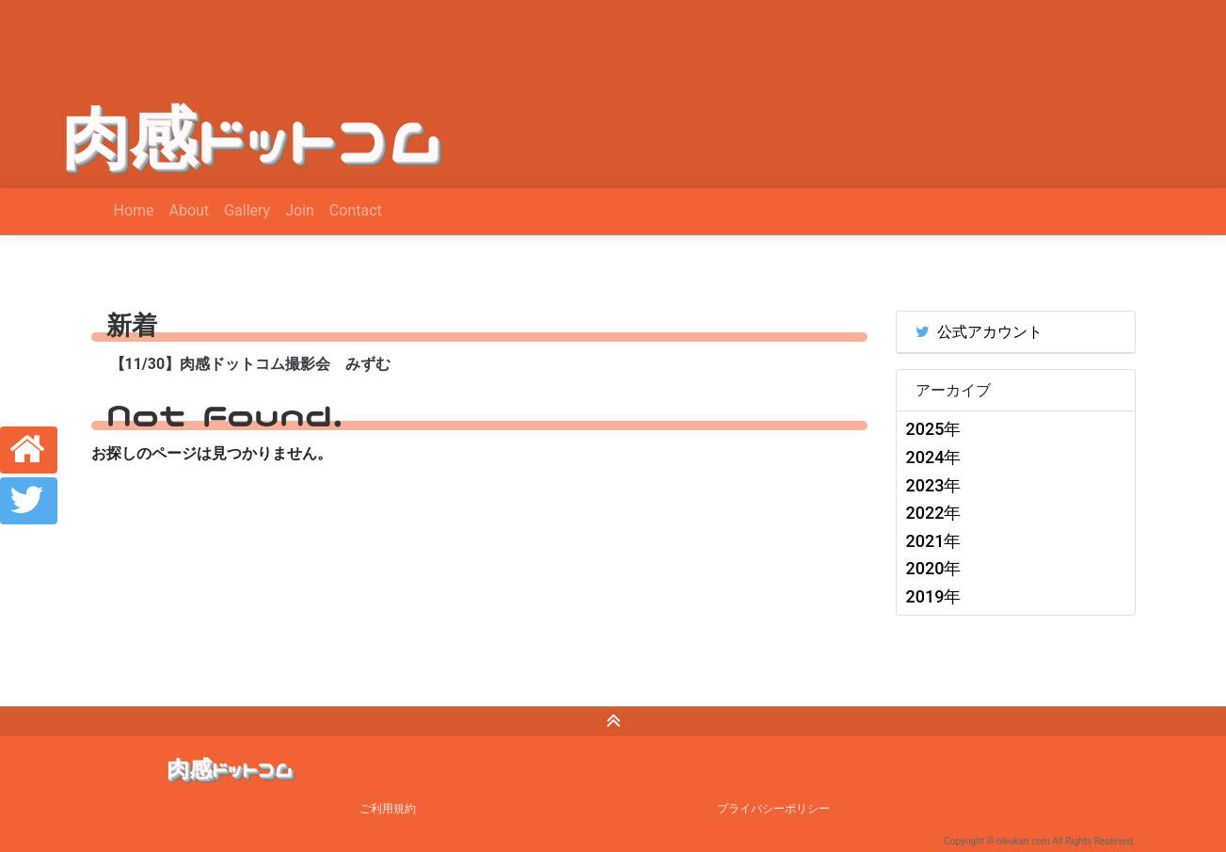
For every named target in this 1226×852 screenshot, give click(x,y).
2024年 (934, 457)
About (189, 210)
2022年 (934, 512)
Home (134, 210)
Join (299, 210)
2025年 (934, 429)
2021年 (934, 541)
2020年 (934, 568)
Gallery (247, 210)
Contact (355, 210)
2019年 (934, 596)
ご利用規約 (387, 808)
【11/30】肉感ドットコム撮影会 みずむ (250, 364)
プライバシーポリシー (773, 808)
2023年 (934, 485)
